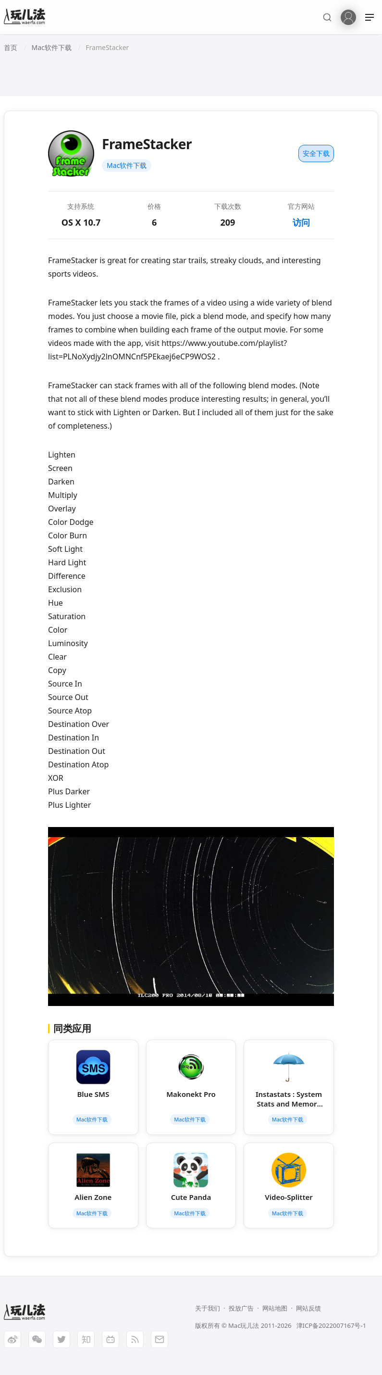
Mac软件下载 (127, 165)
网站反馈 (308, 1308)
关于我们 (207, 1308)
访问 (301, 222)
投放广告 (241, 1308)
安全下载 (316, 153)
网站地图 (274, 1308)
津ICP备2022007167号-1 (331, 1325)
